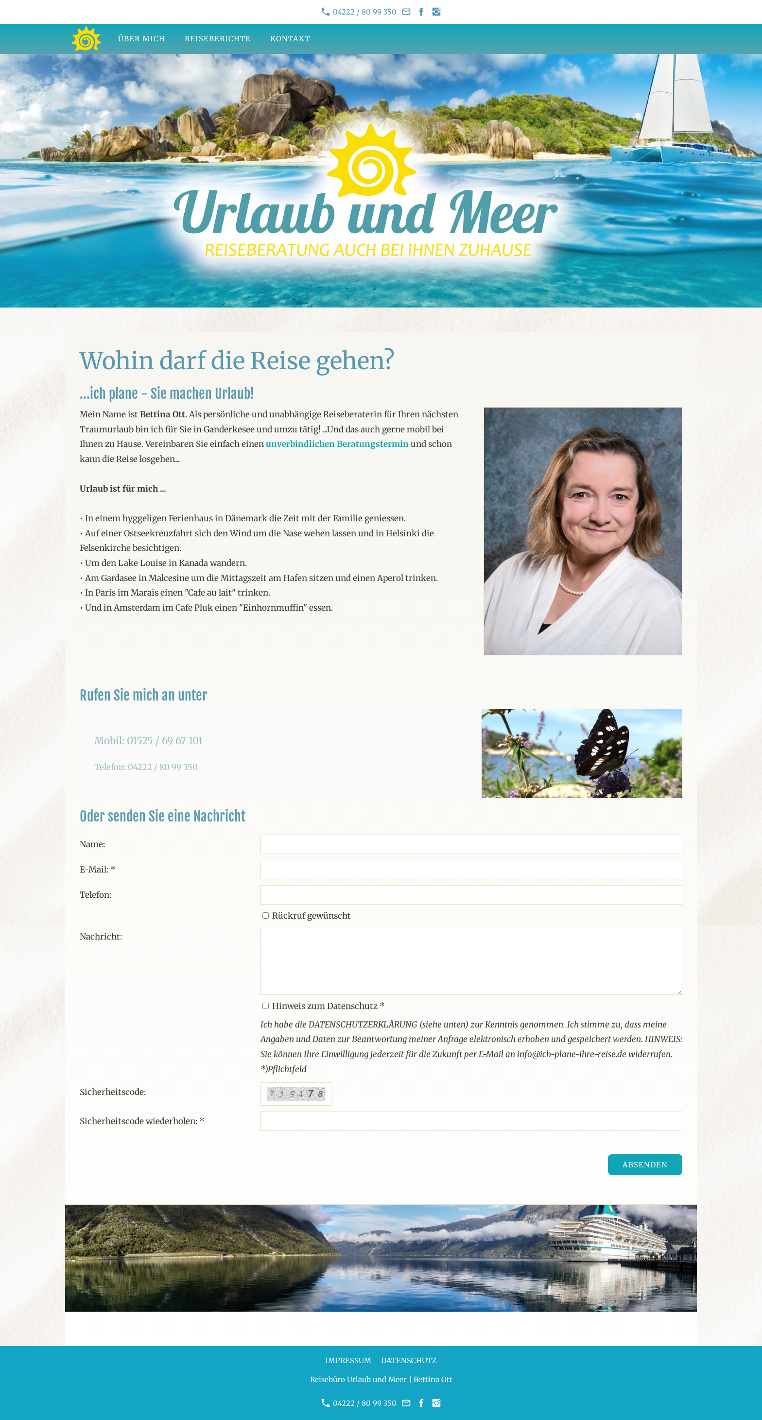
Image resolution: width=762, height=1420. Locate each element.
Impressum (348, 1360)
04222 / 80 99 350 (359, 12)
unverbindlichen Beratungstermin (337, 444)
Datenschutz (409, 1360)
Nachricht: (101, 936)
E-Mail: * (98, 869)
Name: (92, 844)
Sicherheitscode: (113, 1092)
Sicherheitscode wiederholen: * (142, 1121)
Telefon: (95, 895)
